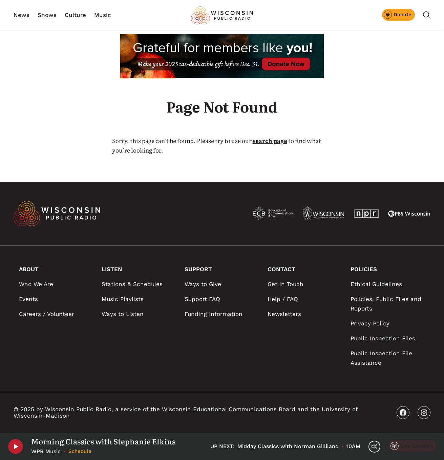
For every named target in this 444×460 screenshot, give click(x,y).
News (21, 15)
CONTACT (281, 269)
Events (28, 299)
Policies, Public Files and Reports (386, 304)
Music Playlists (123, 299)
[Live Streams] (412, 446)
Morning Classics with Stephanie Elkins (103, 441)
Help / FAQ (283, 299)
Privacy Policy (370, 323)
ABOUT (29, 269)
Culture (75, 15)
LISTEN (112, 269)
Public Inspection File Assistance (381, 358)
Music (102, 15)
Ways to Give (203, 284)
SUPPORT (198, 269)
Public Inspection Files (383, 338)
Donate (397, 15)
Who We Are (36, 284)
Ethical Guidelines (376, 284)
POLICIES (364, 269)
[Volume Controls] (374, 447)
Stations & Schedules (132, 284)
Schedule (79, 451)
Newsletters (284, 314)
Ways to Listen (123, 314)
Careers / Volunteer (46, 314)
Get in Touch (285, 284)
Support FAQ (202, 299)
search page (270, 140)
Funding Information (213, 314)
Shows (47, 15)
